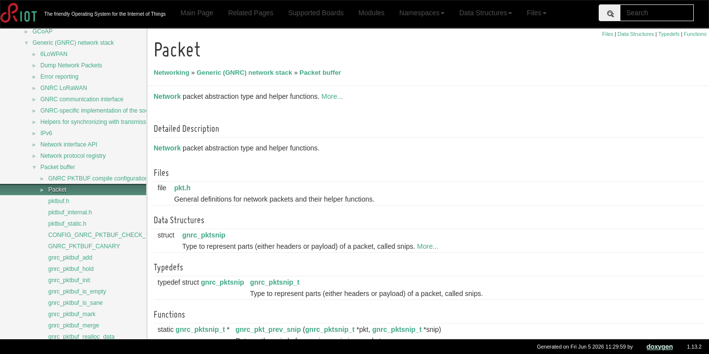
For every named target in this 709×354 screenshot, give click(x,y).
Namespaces (422, 13)
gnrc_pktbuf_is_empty (77, 291)
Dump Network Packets (71, 65)
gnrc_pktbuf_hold (71, 269)
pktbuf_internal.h (70, 212)
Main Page (196, 13)
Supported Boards (316, 13)
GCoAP (42, 31)
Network (168, 96)
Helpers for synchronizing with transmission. (98, 121)
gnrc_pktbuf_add (70, 257)
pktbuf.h (58, 201)
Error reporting (59, 76)
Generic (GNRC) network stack (73, 42)
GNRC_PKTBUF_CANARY (84, 246)
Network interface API (68, 144)
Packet (57, 189)
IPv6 (46, 133)
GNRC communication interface (82, 99)
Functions (695, 34)
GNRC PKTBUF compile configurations (99, 178)
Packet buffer (57, 167)
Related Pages (250, 13)
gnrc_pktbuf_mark (72, 314)
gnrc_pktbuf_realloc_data (81, 336)
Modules (371, 13)
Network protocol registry (73, 155)
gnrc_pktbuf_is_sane (75, 302)
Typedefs (668, 34)
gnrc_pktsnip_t (276, 282)
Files (537, 13)
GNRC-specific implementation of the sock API (101, 110)
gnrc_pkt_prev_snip (269, 329)
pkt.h (184, 188)
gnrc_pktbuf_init (69, 280)
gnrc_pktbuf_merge (73, 325)
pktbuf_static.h (67, 223)
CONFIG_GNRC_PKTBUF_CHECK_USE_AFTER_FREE (123, 235)
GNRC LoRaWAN (63, 88)
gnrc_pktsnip (205, 235)
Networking (173, 72)
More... (334, 96)
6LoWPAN (53, 54)
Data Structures (485, 13)
